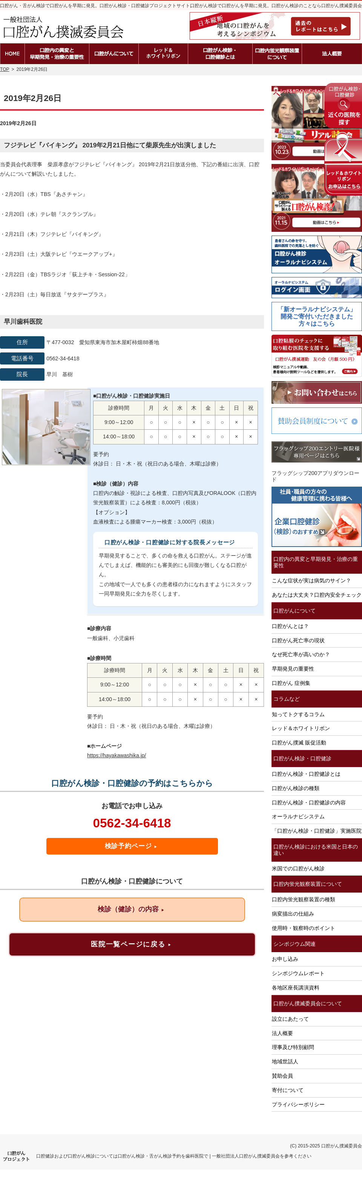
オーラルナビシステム (298, 816)
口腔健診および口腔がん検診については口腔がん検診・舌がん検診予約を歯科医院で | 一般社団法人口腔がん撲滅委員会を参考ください (173, 1156)
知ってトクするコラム (298, 714)
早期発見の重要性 (293, 669)
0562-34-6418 (132, 823)
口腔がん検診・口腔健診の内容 (309, 802)
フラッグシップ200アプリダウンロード (315, 476)
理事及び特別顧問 (293, 1047)
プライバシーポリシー (298, 1104)
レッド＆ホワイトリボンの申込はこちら (343, 164)
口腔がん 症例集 (291, 683)
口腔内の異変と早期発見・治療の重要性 (315, 562)
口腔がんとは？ (290, 626)
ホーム (12, 53)
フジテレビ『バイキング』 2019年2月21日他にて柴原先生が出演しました (110, 145)
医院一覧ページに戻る (131, 944)
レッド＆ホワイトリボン (301, 728)
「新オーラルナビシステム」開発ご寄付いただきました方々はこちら (317, 316)
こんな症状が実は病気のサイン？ (311, 580)
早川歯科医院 (23, 321)
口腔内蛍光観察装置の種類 (303, 899)
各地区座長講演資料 (295, 988)
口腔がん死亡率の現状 (298, 640)
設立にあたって (290, 1019)
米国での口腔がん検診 (298, 868)
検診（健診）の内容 (131, 909)
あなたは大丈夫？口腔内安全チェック (317, 595)
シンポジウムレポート (298, 973)
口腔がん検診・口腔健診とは (306, 774)
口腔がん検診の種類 (295, 788)
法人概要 (282, 1033)
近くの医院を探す (343, 105)
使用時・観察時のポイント (303, 928)
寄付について (288, 1090)
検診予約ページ (131, 846)
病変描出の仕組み (293, 914)
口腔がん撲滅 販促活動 (299, 743)
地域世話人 (285, 1061)
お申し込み (285, 959)
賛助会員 (282, 1076)
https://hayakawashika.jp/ (116, 755)
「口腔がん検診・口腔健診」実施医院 (317, 831)
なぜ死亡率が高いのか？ (301, 654)
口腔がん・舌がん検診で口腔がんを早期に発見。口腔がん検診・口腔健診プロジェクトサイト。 (97, 5)
